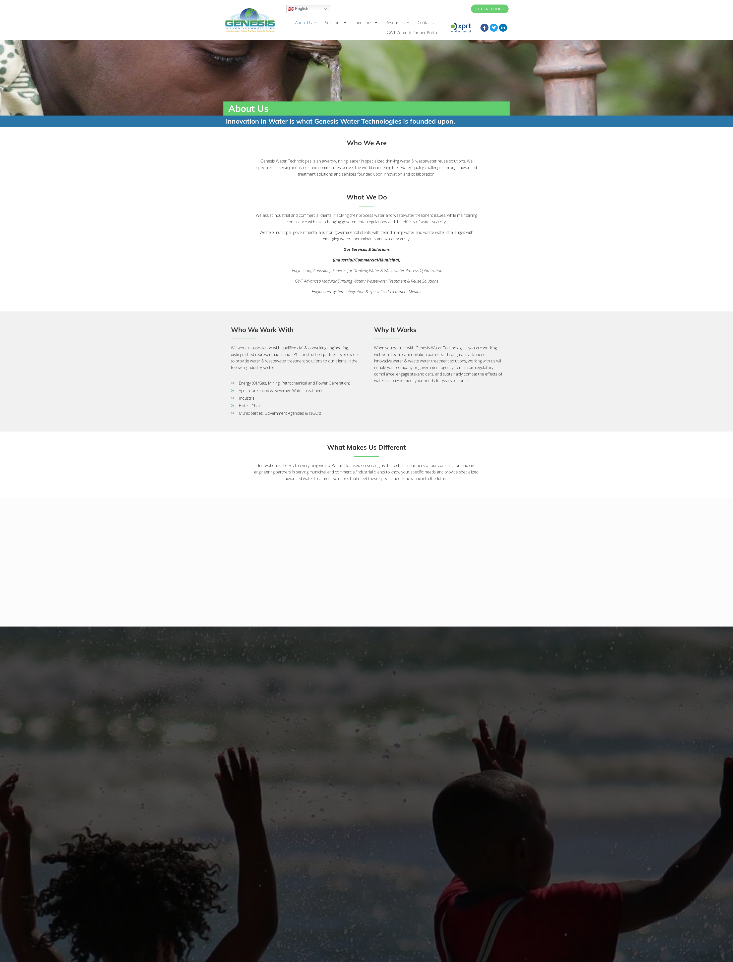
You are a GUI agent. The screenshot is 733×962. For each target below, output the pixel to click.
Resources (397, 22)
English (298, 9)
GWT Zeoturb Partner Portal (412, 32)
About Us (306, 22)
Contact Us (428, 22)
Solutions (335, 22)
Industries (365, 22)
